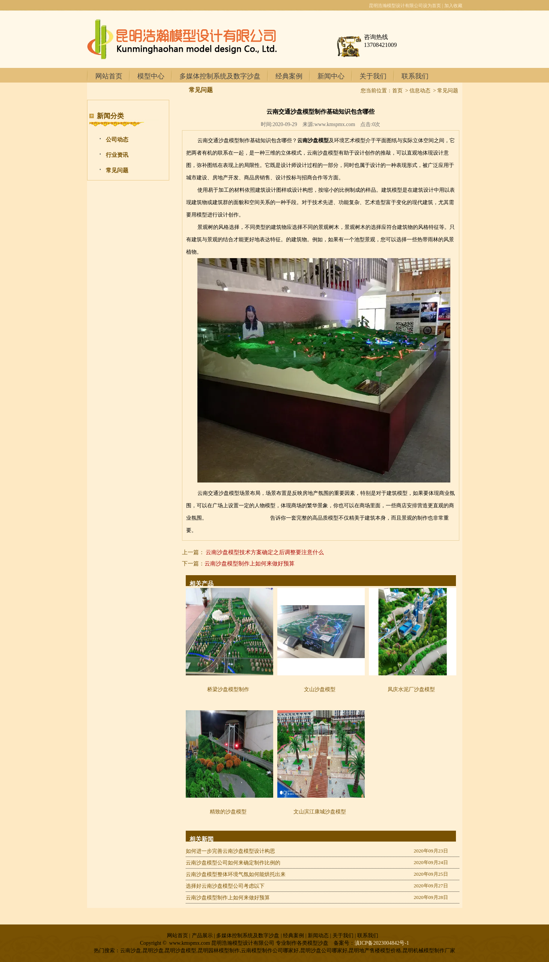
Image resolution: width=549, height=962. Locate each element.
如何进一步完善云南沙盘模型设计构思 (230, 851)
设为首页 (432, 5)
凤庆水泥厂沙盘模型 (411, 689)
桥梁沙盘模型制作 (228, 689)
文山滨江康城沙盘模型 (319, 812)
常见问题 (117, 170)
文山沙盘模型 (319, 689)
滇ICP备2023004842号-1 (382, 943)
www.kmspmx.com (334, 124)
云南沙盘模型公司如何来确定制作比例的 (233, 863)
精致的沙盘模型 (228, 812)
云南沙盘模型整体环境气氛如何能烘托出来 (236, 874)
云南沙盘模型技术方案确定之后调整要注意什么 (265, 552)
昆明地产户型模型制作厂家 (238, 518)
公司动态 (117, 140)
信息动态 (419, 90)
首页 (397, 90)
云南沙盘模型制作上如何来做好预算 (250, 564)
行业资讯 (117, 155)
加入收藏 (453, 5)
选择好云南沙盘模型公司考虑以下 (225, 886)
